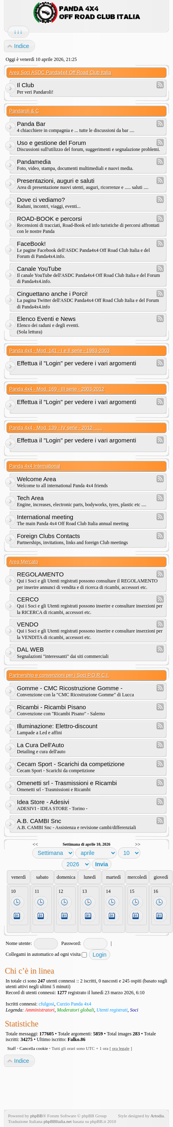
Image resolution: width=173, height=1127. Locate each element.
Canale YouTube (39, 268)
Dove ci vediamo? (41, 199)
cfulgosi (46, 1004)
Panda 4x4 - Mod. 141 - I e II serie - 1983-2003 (59, 351)
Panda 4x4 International (34, 466)
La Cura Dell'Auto (40, 745)
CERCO (28, 599)
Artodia (157, 1115)
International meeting (45, 516)
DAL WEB (30, 649)
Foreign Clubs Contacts (48, 535)
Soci (134, 1010)
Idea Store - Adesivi (43, 801)
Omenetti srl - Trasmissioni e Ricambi (67, 782)
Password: (71, 943)
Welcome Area (36, 479)
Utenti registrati (112, 1010)
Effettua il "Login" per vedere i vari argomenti (76, 363)
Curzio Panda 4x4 (74, 1004)
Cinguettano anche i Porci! (52, 293)
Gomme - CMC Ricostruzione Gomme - (70, 688)
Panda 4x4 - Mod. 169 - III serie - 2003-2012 (56, 389)
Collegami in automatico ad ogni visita (46, 954)
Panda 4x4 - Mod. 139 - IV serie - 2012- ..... (55, 428)
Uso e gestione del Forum (51, 142)
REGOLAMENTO (40, 574)
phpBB (36, 1115)
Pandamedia (34, 161)
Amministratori (39, 1010)
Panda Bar (31, 123)
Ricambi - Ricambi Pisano (51, 707)
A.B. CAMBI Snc (39, 820)
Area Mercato (23, 562)
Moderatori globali (75, 1010)
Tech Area (30, 497)
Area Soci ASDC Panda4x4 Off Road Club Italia (60, 72)
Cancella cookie (34, 1048)
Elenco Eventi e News (46, 318)
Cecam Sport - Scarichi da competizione (71, 763)
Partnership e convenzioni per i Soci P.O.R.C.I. (59, 675)
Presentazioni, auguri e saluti (56, 180)
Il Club (25, 85)
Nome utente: (19, 943)
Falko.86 (76, 1039)
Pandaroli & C (24, 111)
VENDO (27, 624)
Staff (11, 1048)
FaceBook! (31, 243)
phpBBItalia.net (57, 1121)
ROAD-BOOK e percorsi (49, 218)
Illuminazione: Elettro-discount (57, 726)
